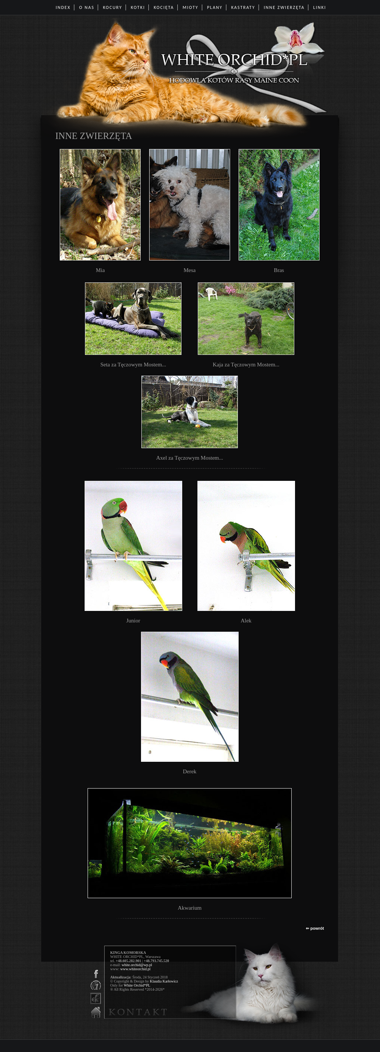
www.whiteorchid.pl (135, 969)
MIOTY (191, 7)
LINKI (319, 7)
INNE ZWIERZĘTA (284, 7)
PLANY (215, 7)
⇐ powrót (315, 928)
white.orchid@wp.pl (137, 965)
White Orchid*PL (137, 985)
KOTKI (138, 7)
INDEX (63, 7)
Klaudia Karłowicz (164, 981)
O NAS (86, 7)
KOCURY (112, 7)
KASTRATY (243, 7)
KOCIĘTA (164, 7)
